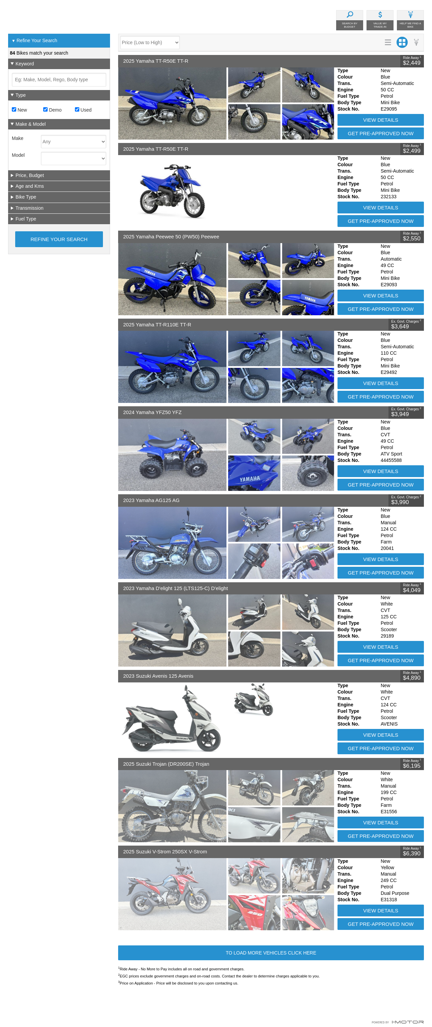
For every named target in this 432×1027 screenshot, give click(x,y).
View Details (380, 120)
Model (18, 155)
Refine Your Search (34, 40)
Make (17, 138)
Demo (52, 110)
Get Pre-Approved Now (381, 133)
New (19, 110)
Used (83, 110)
